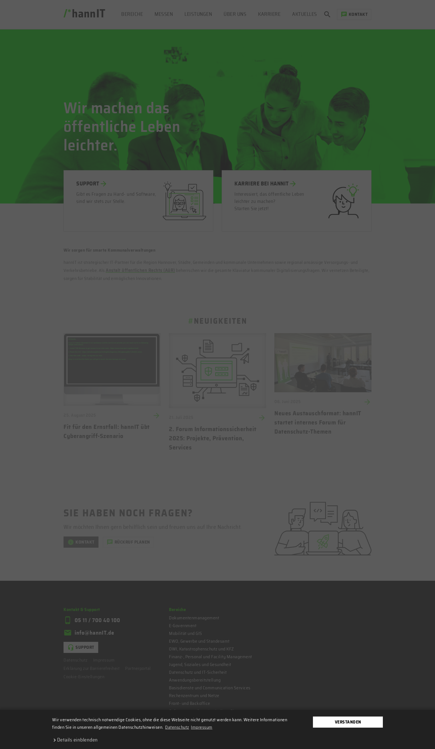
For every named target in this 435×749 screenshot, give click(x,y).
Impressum (202, 727)
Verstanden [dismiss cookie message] (348, 722)
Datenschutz (177, 727)
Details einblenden (77, 740)
